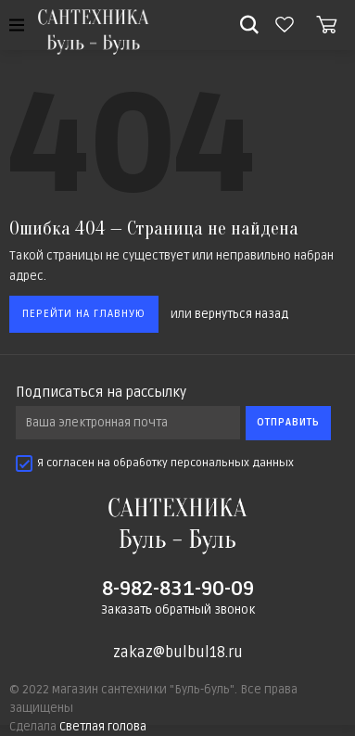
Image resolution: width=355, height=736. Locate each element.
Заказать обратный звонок (178, 610)
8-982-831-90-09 (178, 588)
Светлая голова (102, 726)
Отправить (288, 422)
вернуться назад (241, 314)
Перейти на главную (84, 314)
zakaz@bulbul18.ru (178, 652)
